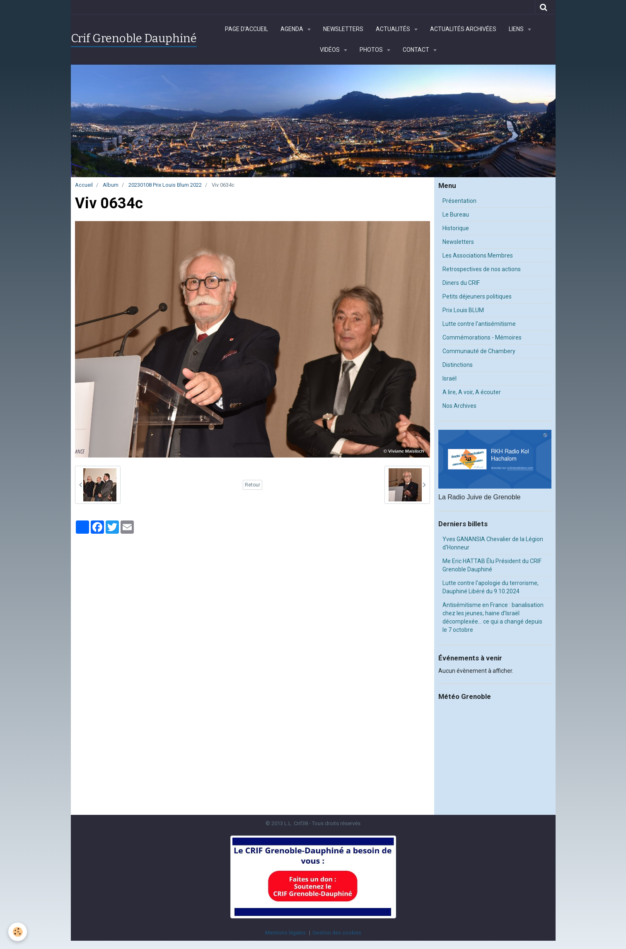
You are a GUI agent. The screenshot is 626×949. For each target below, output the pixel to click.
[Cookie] (17, 932)
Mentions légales (285, 933)
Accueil (84, 185)
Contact (416, 49)
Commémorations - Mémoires (482, 337)
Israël (449, 378)
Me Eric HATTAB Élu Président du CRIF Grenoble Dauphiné (491, 565)
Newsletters (343, 29)
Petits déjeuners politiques (477, 296)
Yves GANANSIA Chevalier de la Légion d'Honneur (492, 543)
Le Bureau (455, 214)
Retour (252, 485)
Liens (517, 29)
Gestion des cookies (336, 933)
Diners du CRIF (461, 282)
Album (110, 185)
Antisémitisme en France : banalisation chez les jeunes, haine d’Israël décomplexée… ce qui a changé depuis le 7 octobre (493, 617)
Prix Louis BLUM (463, 310)
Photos (372, 49)
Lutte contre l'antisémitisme (479, 323)
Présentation (459, 201)
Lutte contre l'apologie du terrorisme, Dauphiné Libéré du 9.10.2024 (490, 587)
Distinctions (457, 364)
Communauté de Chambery (478, 351)
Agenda (292, 29)
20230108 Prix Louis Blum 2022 (165, 185)
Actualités (393, 29)
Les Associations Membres (477, 255)
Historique (455, 228)
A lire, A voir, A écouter (471, 392)
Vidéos (330, 49)
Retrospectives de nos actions (481, 269)
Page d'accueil (246, 29)
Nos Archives (459, 405)
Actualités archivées (463, 29)
